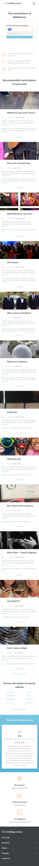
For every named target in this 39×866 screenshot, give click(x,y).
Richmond (10, 703)
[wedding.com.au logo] (12, 833)
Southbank (10, 692)
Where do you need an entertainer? (17, 25)
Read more (5, 125)
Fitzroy (28, 696)
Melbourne (28, 699)
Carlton (28, 692)
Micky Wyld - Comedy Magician (24, 739)
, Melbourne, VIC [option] (14, 34)
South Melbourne (10, 699)
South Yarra (29, 703)
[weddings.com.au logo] (12, 3)
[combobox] (19, 29)
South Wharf (10, 696)
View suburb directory (19, 709)
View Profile (19, 137)
